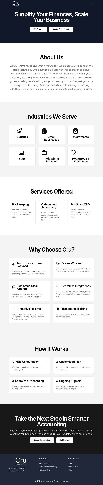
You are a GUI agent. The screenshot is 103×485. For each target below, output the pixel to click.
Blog (70, 463)
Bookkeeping (44, 463)
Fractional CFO (44, 470)
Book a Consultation (61, 29)
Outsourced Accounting (48, 467)
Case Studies (73, 467)
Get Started (38, 29)
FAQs (70, 470)
